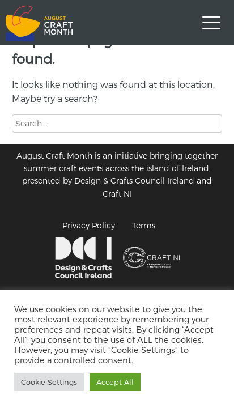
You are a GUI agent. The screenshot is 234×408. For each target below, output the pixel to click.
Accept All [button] (115, 381)
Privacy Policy (88, 225)
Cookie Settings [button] (49, 381)
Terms (143, 225)
